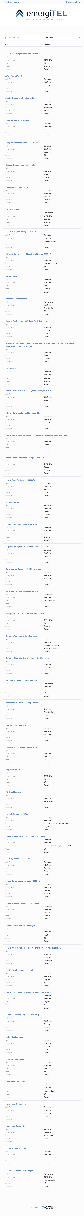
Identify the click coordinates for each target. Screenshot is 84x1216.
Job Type (63, 37)
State (63, 44)
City (22, 44)
